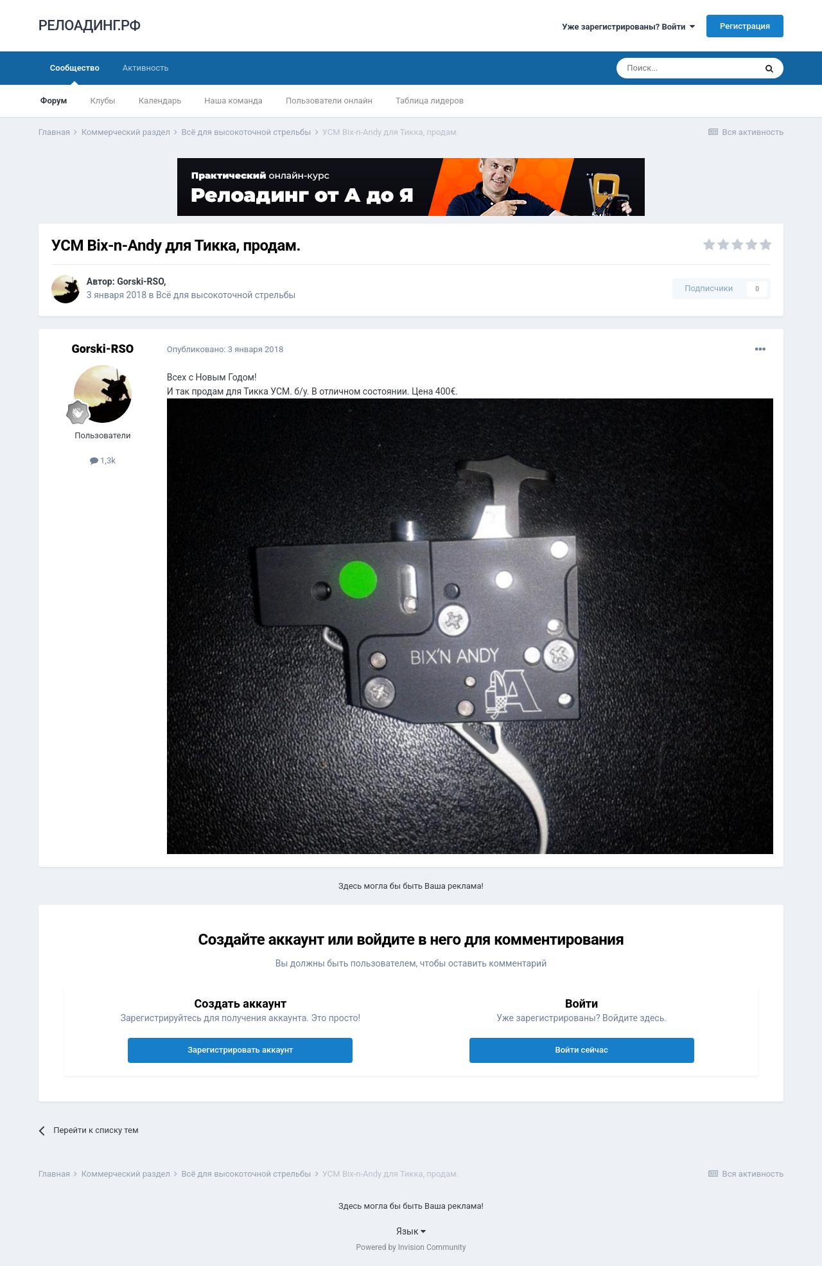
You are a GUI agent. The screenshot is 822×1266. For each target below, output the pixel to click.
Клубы (102, 100)
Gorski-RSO (140, 281)
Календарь (160, 100)
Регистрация (745, 26)
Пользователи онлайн (329, 100)
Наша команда (233, 100)
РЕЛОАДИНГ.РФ (90, 25)
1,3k (103, 460)
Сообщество (75, 74)
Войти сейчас (581, 1050)
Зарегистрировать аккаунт (240, 1050)
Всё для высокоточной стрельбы (225, 295)
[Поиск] (685, 68)
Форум (53, 100)
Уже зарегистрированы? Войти (628, 26)
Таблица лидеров (430, 100)
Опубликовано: (225, 349)
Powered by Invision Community (411, 1247)
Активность (146, 68)
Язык (411, 1231)
